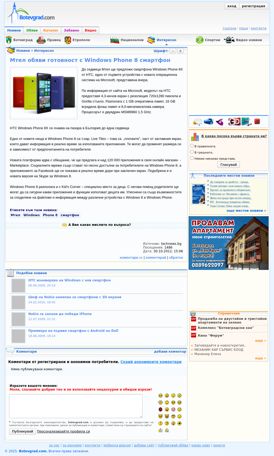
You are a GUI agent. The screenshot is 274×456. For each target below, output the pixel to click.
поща (243, 28)
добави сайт (144, 445)
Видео (91, 30)
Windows (31, 215)
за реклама (72, 445)
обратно (176, 258)
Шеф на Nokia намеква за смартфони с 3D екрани (74, 297)
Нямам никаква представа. (213, 158)
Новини (14, 30)
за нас (54, 445)
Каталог (50, 30)
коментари (132, 258)
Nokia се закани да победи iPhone (60, 314)
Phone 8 (50, 215)
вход (232, 6)
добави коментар (170, 351)
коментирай (156, 258)
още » (260, 341)
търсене (229, 28)
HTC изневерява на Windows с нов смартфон (69, 280)
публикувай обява (173, 445)
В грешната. (201, 152)
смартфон (70, 215)
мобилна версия (117, 445)
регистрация (253, 6)
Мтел (15, 215)
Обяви (32, 30)
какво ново (200, 445)
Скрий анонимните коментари (150, 362)
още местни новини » (246, 211)
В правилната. (203, 146)
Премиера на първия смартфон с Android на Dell (73, 331)
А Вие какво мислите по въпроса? (96, 225)
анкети (219, 445)
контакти (259, 28)
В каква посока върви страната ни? (234, 136)
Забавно (71, 30)
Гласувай (228, 165)
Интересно (44, 51)
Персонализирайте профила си (63, 431)
